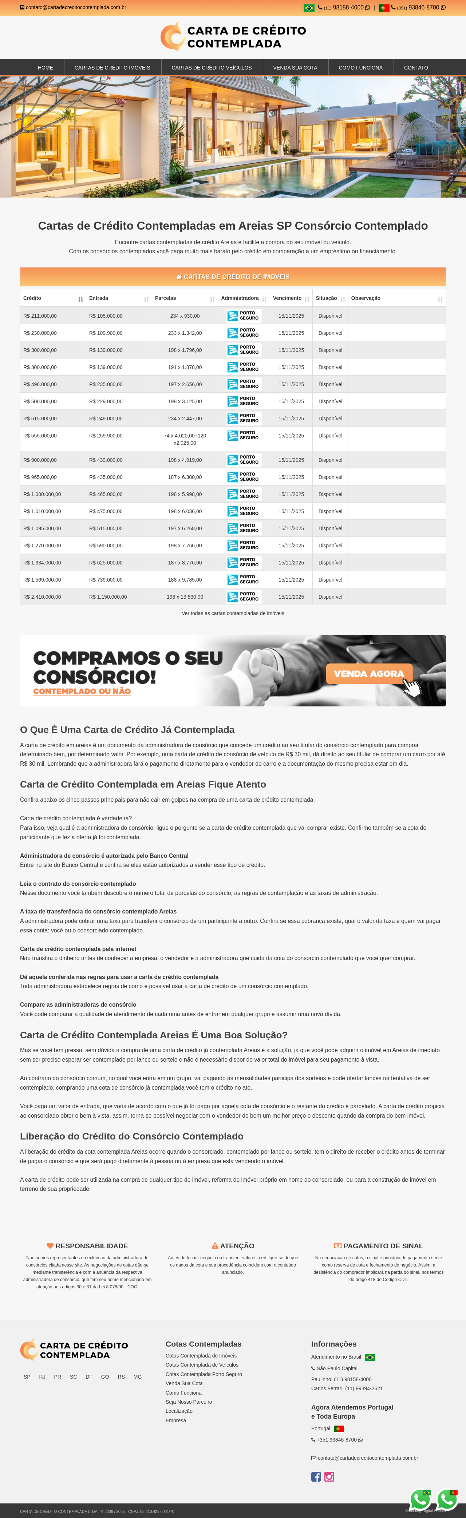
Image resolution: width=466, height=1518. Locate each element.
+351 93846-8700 (337, 1440)
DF (89, 1377)
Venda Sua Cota (184, 1383)
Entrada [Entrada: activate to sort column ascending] (98, 298)
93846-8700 (412, 7)
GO (105, 1377)
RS (121, 1377)
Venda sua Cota (295, 68)
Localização (179, 1411)
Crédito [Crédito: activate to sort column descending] (32, 298)
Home (45, 68)
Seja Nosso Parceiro (189, 1402)
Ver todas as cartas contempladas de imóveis (233, 613)
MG (138, 1377)
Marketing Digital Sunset (425, 1511)
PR (57, 1377)
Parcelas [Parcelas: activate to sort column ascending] (165, 298)
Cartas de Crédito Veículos (211, 68)
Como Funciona (361, 68)
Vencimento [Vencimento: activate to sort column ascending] (287, 298)
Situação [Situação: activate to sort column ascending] (326, 298)
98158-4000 (344, 7)
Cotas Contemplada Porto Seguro (204, 1374)
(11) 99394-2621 (364, 1388)
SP (27, 1377)
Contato (416, 68)
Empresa (176, 1420)
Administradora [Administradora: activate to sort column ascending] (239, 298)
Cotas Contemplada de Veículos (202, 1365)
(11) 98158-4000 (353, 1379)
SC (73, 1377)
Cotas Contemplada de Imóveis (201, 1356)
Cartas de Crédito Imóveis (112, 68)
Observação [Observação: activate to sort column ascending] (365, 298)
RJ (42, 1377)
